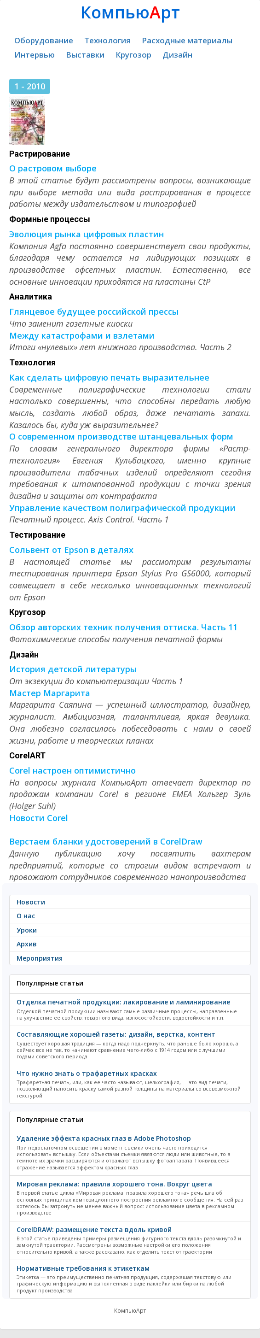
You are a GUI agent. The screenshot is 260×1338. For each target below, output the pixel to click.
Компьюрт (130, 12)
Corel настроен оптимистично (72, 770)
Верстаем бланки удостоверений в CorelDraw (105, 841)
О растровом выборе (53, 168)
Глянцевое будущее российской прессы (94, 311)
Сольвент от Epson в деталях (71, 549)
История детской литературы (73, 669)
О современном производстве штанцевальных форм (121, 436)
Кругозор (133, 54)
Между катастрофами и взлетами (82, 335)
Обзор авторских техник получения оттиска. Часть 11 (123, 627)
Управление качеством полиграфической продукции (122, 507)
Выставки (85, 54)
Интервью (34, 54)
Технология (107, 40)
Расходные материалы (187, 40)
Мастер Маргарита (49, 692)
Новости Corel (38, 817)
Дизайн (177, 54)
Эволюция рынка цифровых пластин (86, 234)
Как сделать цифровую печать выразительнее (109, 377)
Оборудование (43, 40)
